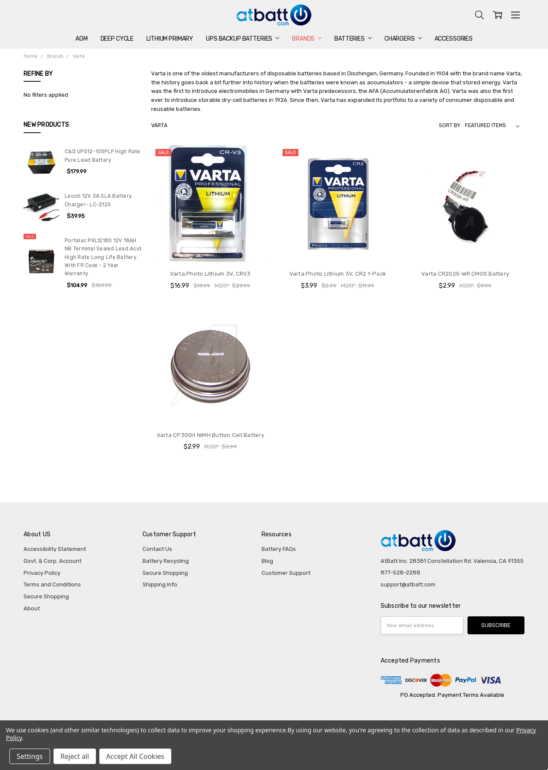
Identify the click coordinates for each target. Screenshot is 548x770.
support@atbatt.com (408, 584)
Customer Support (286, 573)
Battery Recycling (166, 561)
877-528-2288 (400, 572)
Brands (307, 38)
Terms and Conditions (52, 584)
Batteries (353, 38)
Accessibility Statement (55, 549)
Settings (30, 756)
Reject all (74, 756)
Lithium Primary (169, 38)
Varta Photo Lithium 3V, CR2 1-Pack (338, 274)
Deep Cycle (117, 38)
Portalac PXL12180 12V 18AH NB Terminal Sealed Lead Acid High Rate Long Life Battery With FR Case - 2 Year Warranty (103, 257)
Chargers (403, 38)
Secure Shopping (46, 596)
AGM (81, 38)
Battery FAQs (279, 549)
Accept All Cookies (135, 756)
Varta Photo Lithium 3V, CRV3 (210, 274)
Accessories (454, 38)
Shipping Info (160, 584)
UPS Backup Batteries (242, 38)
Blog (267, 561)
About (32, 608)
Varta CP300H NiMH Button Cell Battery (210, 435)
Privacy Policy (42, 573)
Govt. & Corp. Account (52, 561)
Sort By (449, 125)
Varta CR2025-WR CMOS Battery (465, 274)
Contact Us (157, 549)
